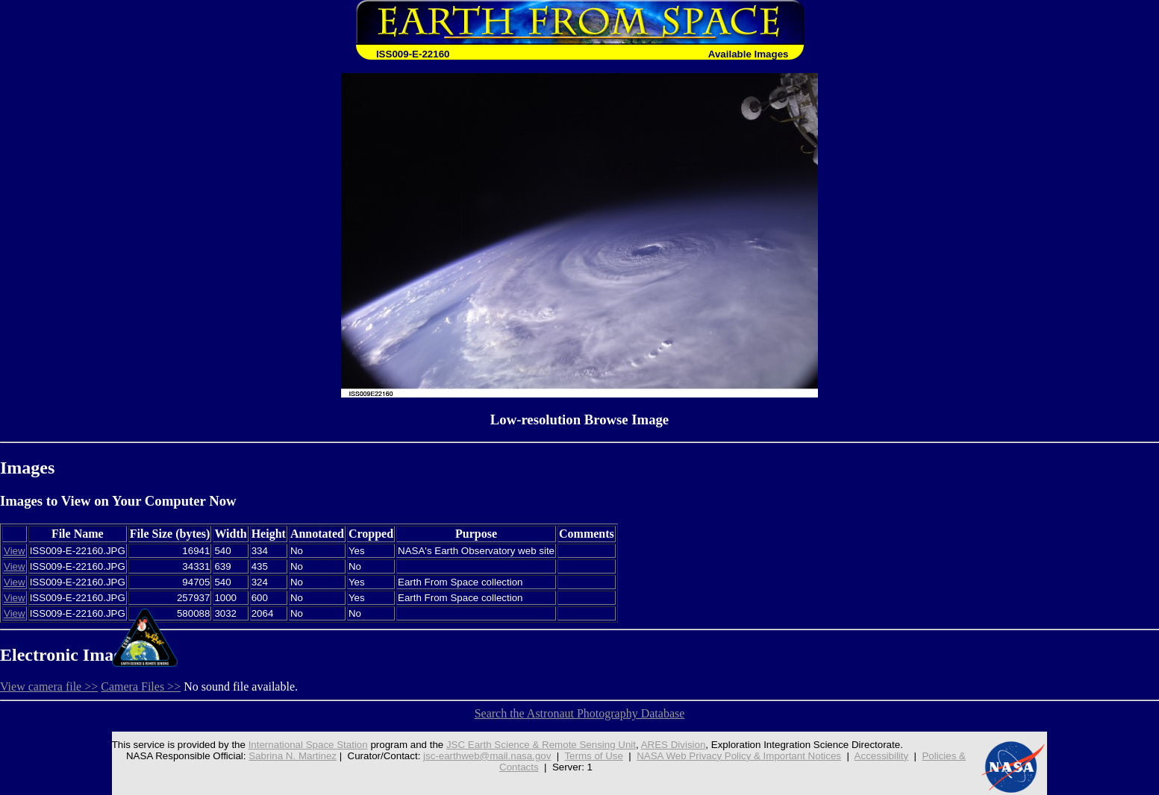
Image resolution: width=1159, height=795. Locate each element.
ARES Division (673, 744)
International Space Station (308, 744)
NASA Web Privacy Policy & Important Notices (739, 755)
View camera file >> (49, 686)
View (14, 550)
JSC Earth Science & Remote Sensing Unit (541, 744)
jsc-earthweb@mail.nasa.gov (487, 755)
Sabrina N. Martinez (293, 755)
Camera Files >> (141, 686)
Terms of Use (593, 755)
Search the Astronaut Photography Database (580, 713)
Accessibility (882, 755)
